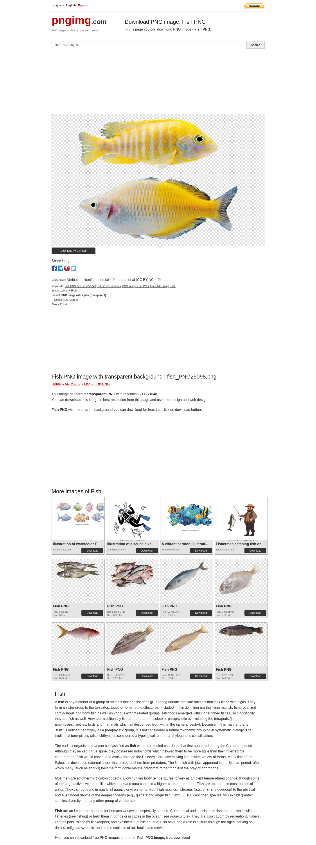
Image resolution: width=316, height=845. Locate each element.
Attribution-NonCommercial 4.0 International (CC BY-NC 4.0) (113, 280)
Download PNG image (74, 250)
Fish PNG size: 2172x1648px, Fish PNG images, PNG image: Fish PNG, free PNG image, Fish (120, 286)
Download (92, 550)
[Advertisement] (158, 83)
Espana (83, 5)
